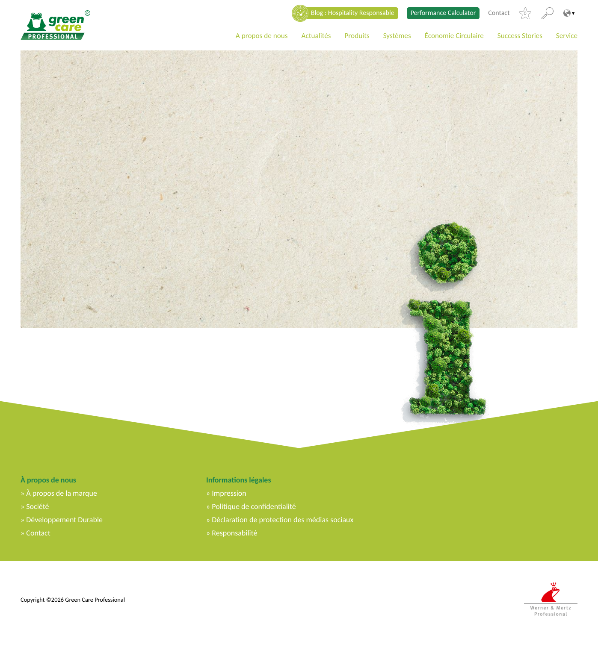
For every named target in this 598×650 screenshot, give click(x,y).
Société (37, 506)
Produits (356, 35)
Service (566, 35)
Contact (498, 13)
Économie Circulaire (454, 35)
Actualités (316, 35)
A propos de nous (262, 35)
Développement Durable (64, 519)
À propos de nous (48, 480)
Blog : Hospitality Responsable (352, 13)
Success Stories (519, 35)
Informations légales (238, 480)
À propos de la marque (61, 493)
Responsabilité (234, 533)
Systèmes (397, 35)
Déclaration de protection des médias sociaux (282, 519)
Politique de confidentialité (254, 506)
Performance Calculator (443, 13)
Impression (229, 493)
